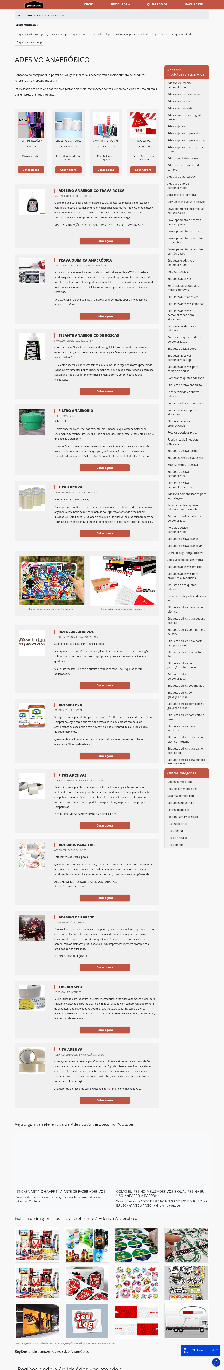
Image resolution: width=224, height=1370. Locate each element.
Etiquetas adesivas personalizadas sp (179, 358)
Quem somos (157, 4)
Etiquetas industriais (180, 803)
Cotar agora (31, 170)
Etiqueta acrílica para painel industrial (126, 34)
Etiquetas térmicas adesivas (185, 458)
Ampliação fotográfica (181, 195)
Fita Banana (175, 831)
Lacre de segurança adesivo (185, 553)
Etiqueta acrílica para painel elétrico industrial (185, 739)
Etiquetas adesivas (179, 279)
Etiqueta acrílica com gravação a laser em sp (41, 34)
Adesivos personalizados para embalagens (186, 496)
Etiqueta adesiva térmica (183, 451)
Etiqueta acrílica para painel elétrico (185, 609)
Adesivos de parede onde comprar (183, 167)
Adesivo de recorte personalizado (179, 85)
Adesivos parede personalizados (178, 186)
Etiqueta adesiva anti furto (184, 385)
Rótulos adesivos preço (182, 432)
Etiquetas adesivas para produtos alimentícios (182, 576)
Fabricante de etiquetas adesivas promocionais (182, 507)
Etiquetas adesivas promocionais (179, 423)
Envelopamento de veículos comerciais (185, 240)
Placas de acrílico (178, 810)
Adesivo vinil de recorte (182, 158)
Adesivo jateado (177, 126)
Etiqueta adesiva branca (183, 539)
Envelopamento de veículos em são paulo (185, 251)
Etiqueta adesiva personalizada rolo (179, 485)
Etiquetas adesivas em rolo (184, 567)
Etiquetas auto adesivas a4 (86, 34)
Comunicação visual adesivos (186, 202)
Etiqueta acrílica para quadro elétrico (186, 621)
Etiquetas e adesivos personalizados (180, 263)
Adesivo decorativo (179, 101)
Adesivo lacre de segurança (185, 560)
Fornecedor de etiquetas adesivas (183, 394)
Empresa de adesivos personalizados (172, 34)
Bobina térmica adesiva (182, 465)
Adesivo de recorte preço (183, 94)
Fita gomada (175, 845)
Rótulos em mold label (182, 789)
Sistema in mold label (181, 796)
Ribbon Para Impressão (182, 817)
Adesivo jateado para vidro (184, 133)
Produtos (119, 4)
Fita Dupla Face (177, 824)
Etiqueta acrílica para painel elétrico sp (185, 751)
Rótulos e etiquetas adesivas (185, 403)
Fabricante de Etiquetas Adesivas (182, 442)
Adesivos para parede (181, 176)
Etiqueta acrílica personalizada (177, 677)
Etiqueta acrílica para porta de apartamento (185, 643)
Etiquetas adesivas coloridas (185, 304)
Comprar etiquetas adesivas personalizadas (185, 339)
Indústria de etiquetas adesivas (181, 587)
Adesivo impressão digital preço (184, 117)
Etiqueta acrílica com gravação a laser (180, 695)
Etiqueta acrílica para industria (181, 728)
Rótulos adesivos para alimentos (181, 412)
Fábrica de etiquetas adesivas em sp (186, 598)
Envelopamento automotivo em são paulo (185, 211)
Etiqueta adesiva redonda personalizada (184, 518)
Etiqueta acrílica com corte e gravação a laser (185, 706)
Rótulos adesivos (178, 272)
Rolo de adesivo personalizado (177, 530)
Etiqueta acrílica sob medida (185, 686)
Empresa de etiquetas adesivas (181, 328)
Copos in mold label (180, 782)
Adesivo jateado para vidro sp (186, 140)
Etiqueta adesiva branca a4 (184, 546)
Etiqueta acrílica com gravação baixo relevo (181, 665)
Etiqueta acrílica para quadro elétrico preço (186, 762)
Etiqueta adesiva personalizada (178, 474)
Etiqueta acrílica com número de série (186, 632)
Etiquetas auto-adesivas (182, 297)
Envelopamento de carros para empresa (184, 222)
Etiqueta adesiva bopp (29, 42)
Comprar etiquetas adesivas (185, 378)
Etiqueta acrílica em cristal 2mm (184, 654)
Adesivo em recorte (180, 108)
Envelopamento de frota (183, 231)
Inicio (88, 4)
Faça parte (194, 4)
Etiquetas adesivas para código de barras (182, 369)
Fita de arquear (177, 838)
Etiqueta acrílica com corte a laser (185, 717)
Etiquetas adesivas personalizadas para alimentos (180, 315)
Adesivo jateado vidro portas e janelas (186, 149)
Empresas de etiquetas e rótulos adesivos (183, 288)
